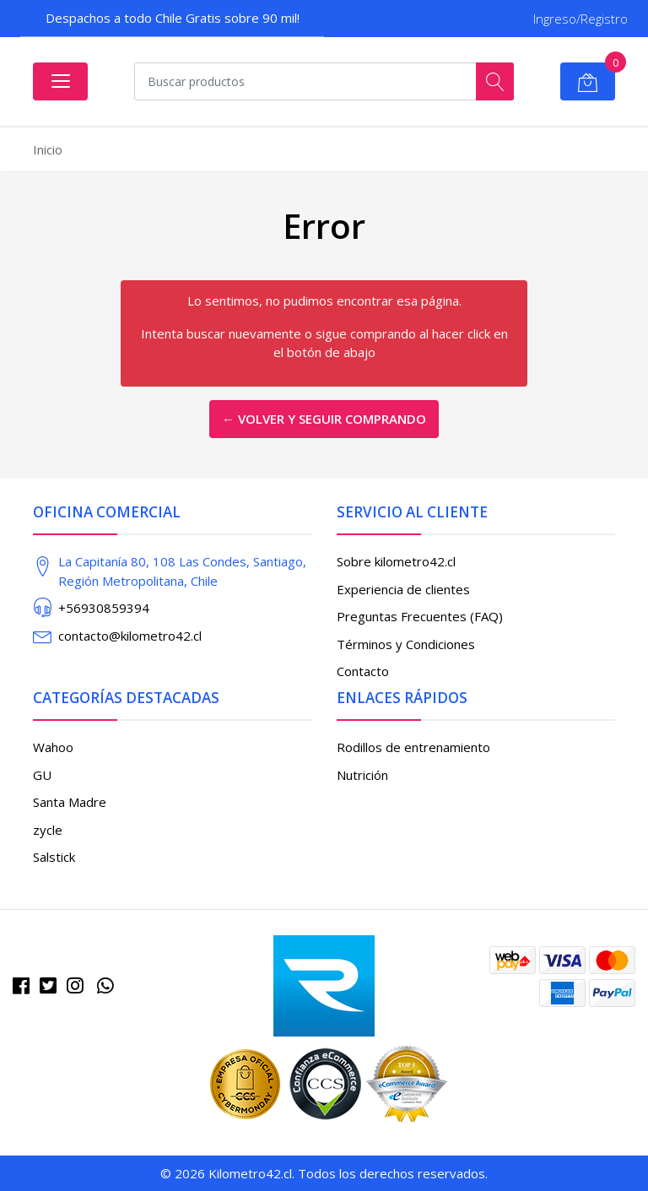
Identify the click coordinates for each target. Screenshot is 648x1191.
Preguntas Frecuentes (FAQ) (420, 616)
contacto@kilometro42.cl (130, 635)
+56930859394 (103, 607)
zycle (47, 829)
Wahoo (53, 747)
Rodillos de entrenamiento (413, 747)
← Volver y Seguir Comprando (324, 418)
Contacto (363, 671)
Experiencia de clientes (403, 589)
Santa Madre (69, 801)
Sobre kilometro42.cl (396, 561)
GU (42, 774)
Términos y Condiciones (406, 644)
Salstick (54, 856)
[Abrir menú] (60, 81)
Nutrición (362, 774)
